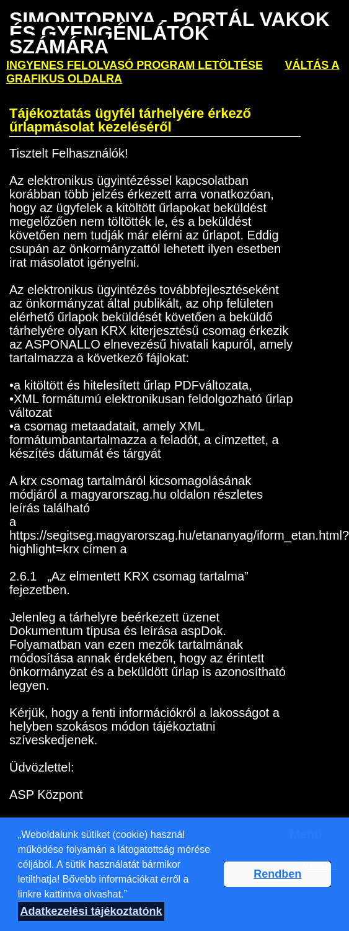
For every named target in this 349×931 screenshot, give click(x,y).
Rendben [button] (277, 874)
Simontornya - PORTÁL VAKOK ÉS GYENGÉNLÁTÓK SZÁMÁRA (169, 33)
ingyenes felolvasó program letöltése (134, 65)
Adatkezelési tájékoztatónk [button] (91, 911)
